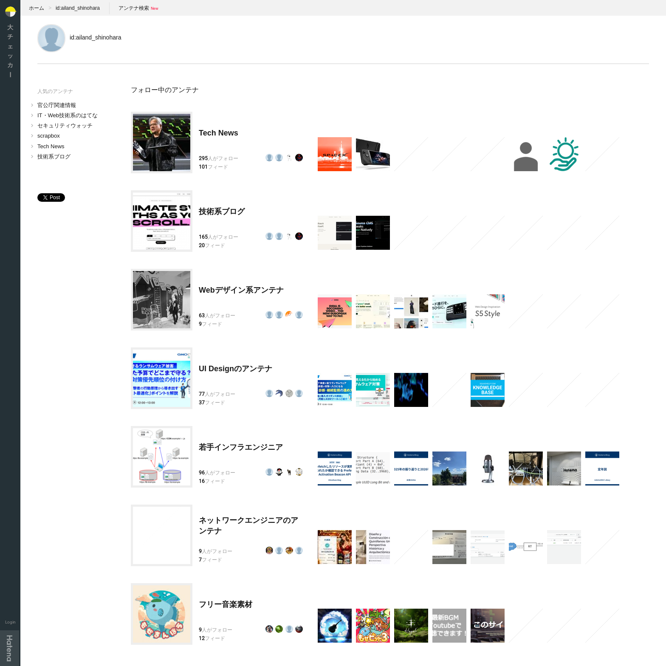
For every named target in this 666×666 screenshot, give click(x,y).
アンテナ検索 (134, 8)
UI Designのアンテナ (235, 368)
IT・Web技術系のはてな (67, 115)
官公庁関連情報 (56, 105)
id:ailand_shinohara (78, 8)
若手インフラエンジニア (241, 447)
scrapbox (48, 136)
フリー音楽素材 (225, 604)
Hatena (9, 648)
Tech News (51, 146)
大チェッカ (10, 51)
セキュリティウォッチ (65, 125)
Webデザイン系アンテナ (241, 290)
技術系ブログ (54, 156)
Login (10, 622)
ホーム (36, 8)
